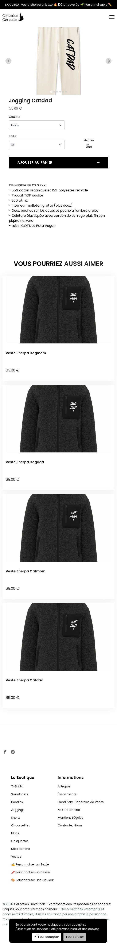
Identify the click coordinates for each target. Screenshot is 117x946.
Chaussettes (20, 815)
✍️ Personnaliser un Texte (30, 854)
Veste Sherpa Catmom (25, 566)
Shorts (15, 807)
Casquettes (19, 831)
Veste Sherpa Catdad (24, 673)
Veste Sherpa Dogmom (26, 353)
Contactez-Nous (70, 815)
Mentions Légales (70, 807)
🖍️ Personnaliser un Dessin (30, 862)
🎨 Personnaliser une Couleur (32, 870)
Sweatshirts (19, 784)
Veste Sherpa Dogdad (25, 460)
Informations (70, 767)
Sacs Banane (20, 838)
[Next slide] (109, 61)
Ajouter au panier (58, 162)
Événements (67, 784)
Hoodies (17, 792)
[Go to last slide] (8, 61)
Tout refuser (75, 937)
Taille (12, 136)
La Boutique (22, 767)
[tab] (51, 92)
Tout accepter (46, 937)
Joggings (17, 799)
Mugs (15, 823)
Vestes (16, 846)
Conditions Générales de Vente (81, 792)
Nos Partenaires (69, 799)
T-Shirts (17, 776)
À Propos (64, 776)
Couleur (14, 117)
